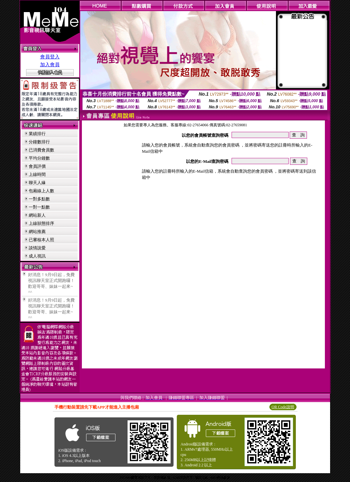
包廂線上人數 (41, 190)
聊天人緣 (37, 182)
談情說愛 (37, 247)
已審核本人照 (41, 239)
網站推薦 (37, 231)
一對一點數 (39, 207)
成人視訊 (37, 256)
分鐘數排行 (39, 141)
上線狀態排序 (41, 223)
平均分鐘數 (39, 158)
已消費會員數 (41, 150)
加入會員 (50, 64)
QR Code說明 (283, 407)
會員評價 (37, 166)
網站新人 (37, 215)
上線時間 (37, 174)
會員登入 (50, 56)
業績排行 (37, 133)
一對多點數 (39, 198)
